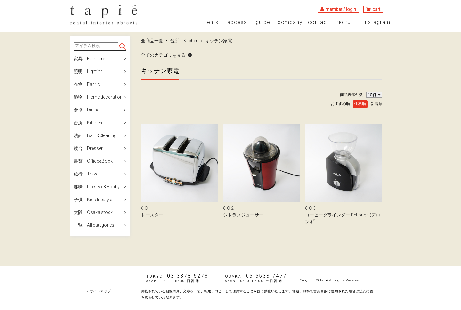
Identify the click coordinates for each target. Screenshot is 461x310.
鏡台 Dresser (88, 148)
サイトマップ (100, 291)
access (237, 22)
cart (376, 9)
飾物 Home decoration (98, 97)
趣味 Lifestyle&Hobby (97, 186)
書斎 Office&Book (93, 161)
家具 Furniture (89, 58)
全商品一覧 (152, 40)
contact (318, 22)
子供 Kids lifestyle (93, 199)
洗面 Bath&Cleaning (95, 135)
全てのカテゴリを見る (163, 55)
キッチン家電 (218, 40)
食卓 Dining (87, 109)
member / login (340, 9)
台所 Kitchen (88, 122)
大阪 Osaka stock (93, 212)
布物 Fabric (87, 84)
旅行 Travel (86, 173)
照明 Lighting (88, 71)
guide (263, 22)
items (211, 22)
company (290, 22)
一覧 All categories (94, 225)
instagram (377, 22)
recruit (345, 22)
